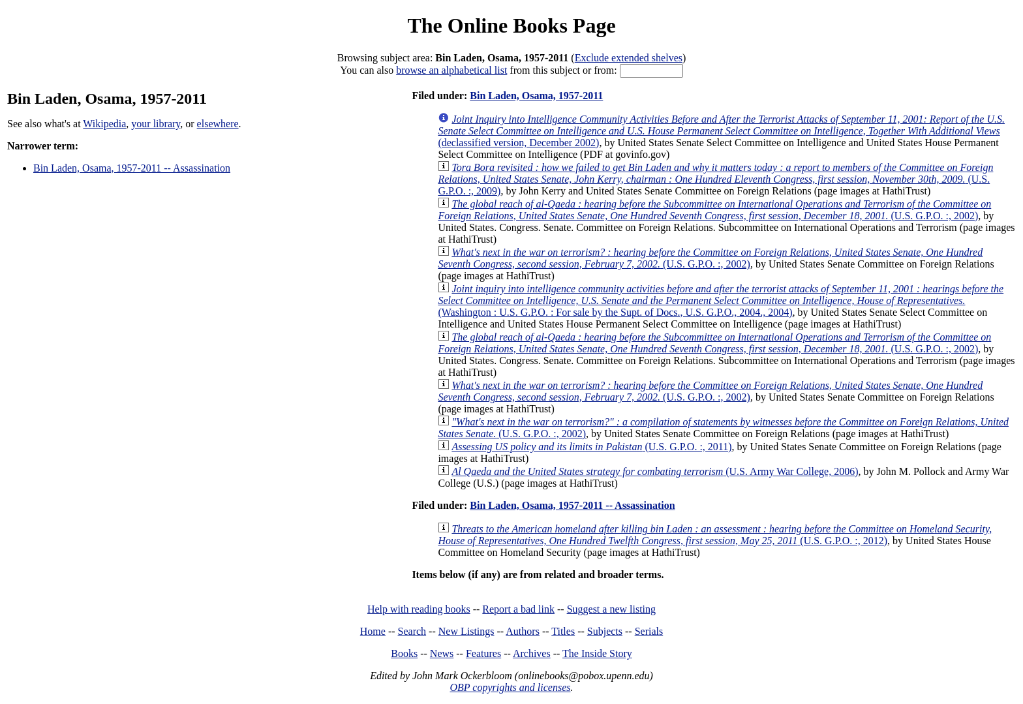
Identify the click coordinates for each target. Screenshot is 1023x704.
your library (155, 123)
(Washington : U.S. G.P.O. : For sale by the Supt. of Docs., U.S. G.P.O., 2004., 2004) (720, 300)
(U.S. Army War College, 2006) (654, 471)
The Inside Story (597, 653)
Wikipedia (104, 123)
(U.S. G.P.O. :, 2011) (591, 446)
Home (373, 631)
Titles (563, 631)
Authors (523, 631)
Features (483, 653)
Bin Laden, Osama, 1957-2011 (536, 95)
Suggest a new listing (611, 609)
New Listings (466, 631)
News (441, 653)
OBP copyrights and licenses (510, 687)
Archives (532, 653)
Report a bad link (518, 609)
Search (412, 631)
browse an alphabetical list (451, 70)
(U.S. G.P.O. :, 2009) (715, 179)
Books (404, 653)
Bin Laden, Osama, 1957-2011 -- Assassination (131, 168)
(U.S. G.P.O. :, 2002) (714, 209)
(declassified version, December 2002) (721, 131)
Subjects (604, 631)
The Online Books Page (511, 25)
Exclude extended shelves (628, 57)
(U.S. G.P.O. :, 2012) (715, 534)
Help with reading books (418, 609)
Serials (649, 631)
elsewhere (218, 123)
